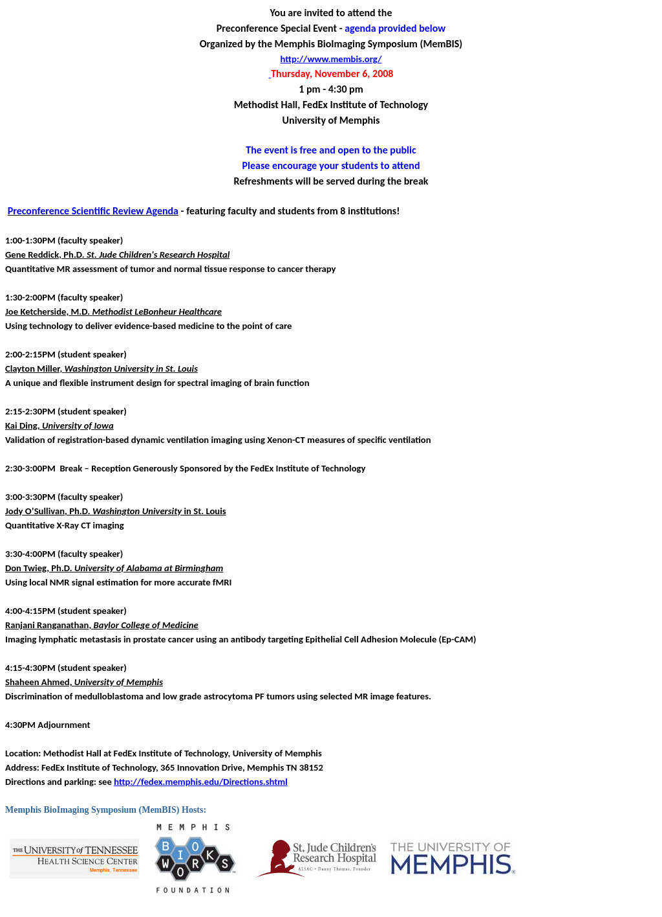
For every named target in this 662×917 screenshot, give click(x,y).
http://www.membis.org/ (331, 59)
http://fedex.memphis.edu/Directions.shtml (201, 781)
